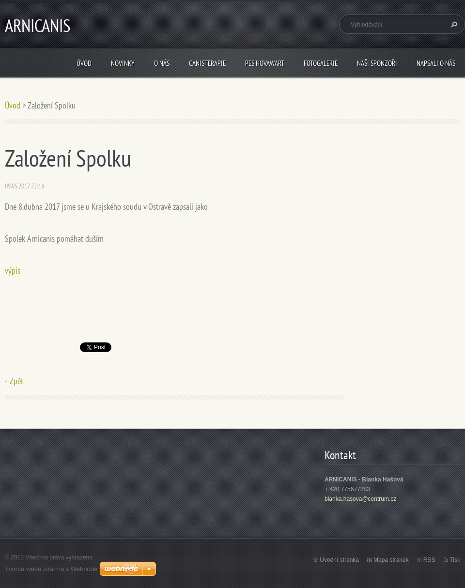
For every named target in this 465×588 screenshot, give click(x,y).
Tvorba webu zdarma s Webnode (51, 569)
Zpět (16, 381)
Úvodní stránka (339, 560)
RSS (429, 560)
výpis (12, 270)
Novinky (123, 63)
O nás (162, 63)
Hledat (453, 24)
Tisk (455, 560)
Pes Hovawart (264, 63)
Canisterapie (207, 63)
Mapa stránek (391, 560)
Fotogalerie (321, 63)
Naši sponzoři (377, 63)
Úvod (84, 63)
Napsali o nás (436, 63)
